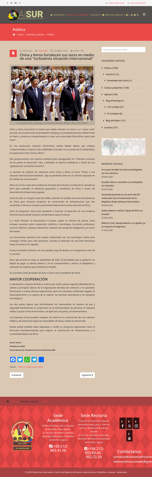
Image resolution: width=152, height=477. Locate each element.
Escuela (95, 15)
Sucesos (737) (111, 127)
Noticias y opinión (77, 15)
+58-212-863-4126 (116, 3)
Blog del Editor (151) (115, 120)
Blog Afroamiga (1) (114, 100)
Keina (40, 366)
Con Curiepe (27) (115, 106)
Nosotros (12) (112, 74)
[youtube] (15, 2)
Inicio (21, 34)
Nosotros (58, 15)
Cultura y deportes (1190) (116, 87)
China (20, 366)
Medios (119, 15)
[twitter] (11, 2)
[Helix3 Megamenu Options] (143, 13)
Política (50, 34)
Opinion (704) (110, 94)
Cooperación (30, 366)
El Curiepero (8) (114, 113)
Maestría (108, 15)
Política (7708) (111, 68)
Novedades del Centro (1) (119, 80)
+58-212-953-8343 (137, 3)
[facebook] (7, 2)
